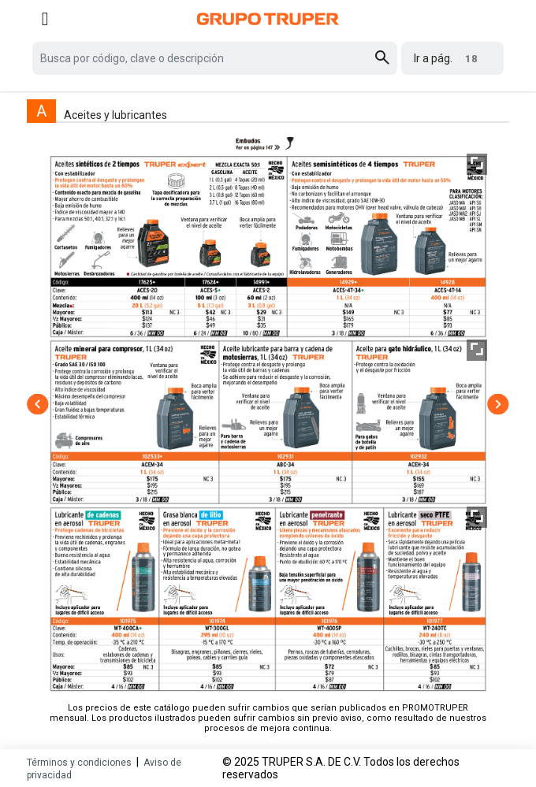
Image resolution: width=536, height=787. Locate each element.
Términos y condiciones (79, 762)
